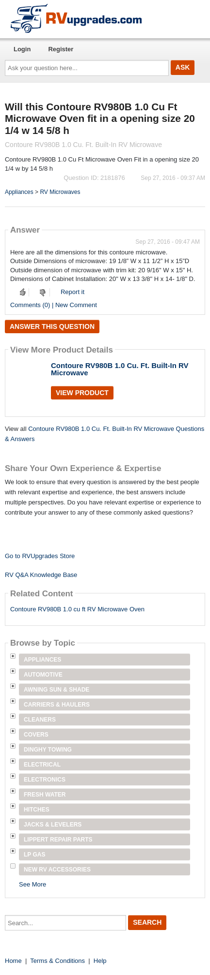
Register (60, 49)
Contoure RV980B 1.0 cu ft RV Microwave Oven (77, 609)
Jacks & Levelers (52, 824)
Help (100, 960)
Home (13, 960)
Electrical (42, 764)
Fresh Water (44, 794)
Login (22, 49)
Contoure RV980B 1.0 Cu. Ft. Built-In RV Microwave (120, 369)
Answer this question (52, 326)
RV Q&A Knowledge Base (41, 574)
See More (32, 884)
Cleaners (40, 719)
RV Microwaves (60, 192)
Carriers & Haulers (57, 704)
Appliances (19, 192)
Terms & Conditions (57, 960)
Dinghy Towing (48, 749)
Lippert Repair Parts (58, 839)
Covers (36, 734)
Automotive (43, 674)
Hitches (36, 809)
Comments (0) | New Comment (53, 305)
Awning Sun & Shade (56, 689)
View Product (82, 393)
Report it (72, 292)
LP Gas (34, 854)
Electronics (44, 779)
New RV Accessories (57, 869)
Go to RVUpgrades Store (40, 556)
